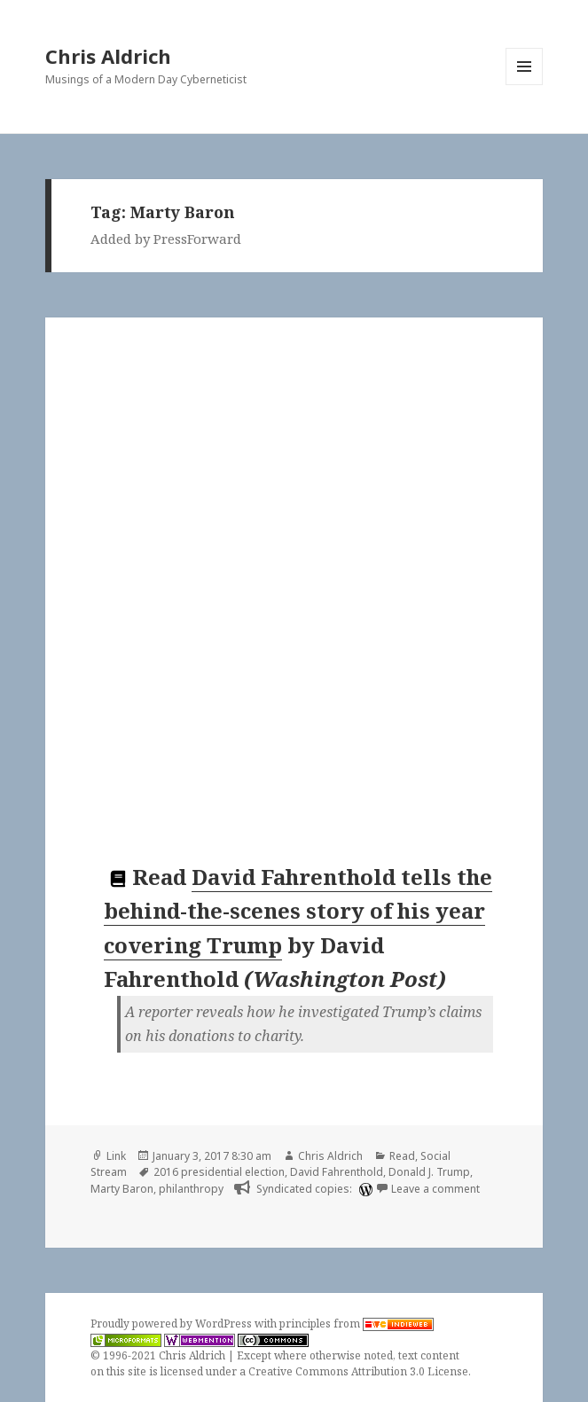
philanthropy (191, 1188)
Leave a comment (435, 1188)
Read (402, 1155)
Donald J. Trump (429, 1171)
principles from (356, 1323)
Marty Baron (121, 1188)
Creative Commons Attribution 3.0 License (358, 1371)
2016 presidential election (219, 1171)
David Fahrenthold (336, 1171)
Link (116, 1155)
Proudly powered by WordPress (172, 1323)
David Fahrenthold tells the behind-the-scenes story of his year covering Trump (298, 910)
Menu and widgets (524, 84)
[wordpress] (363, 1189)
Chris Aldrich (108, 56)
